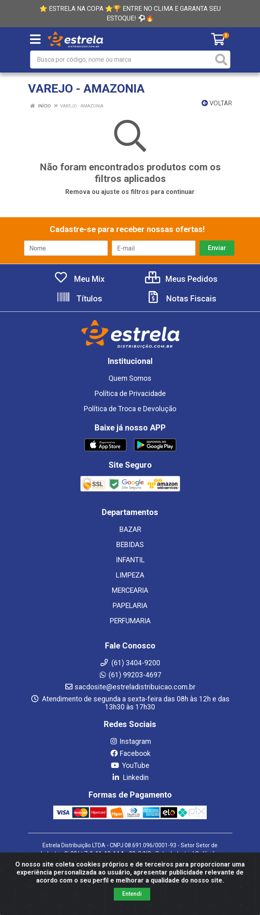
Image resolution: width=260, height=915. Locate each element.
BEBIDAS (130, 545)
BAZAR (130, 529)
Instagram (130, 741)
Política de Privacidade (130, 394)
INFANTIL (130, 560)
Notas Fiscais (181, 298)
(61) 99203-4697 (130, 675)
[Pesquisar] (221, 59)
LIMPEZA (130, 575)
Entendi (132, 894)
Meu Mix (79, 279)
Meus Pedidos (181, 279)
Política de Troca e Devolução (130, 409)
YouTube (130, 765)
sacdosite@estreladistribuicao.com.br (130, 687)
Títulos (79, 298)
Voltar (217, 103)
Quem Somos (130, 378)
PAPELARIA (130, 606)
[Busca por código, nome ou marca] (122, 59)
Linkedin (130, 778)
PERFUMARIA (130, 621)
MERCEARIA (130, 590)
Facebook (130, 753)
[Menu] (35, 39)
